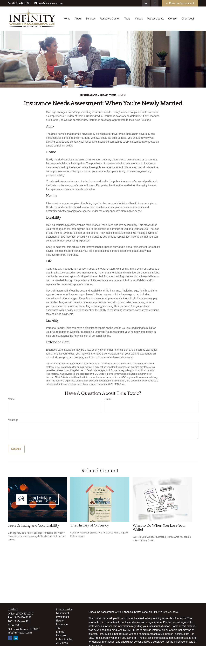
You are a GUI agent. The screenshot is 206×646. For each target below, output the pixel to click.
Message (13, 419)
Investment (62, 616)
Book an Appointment (180, 3)
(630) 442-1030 (19, 3)
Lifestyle (61, 635)
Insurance (62, 624)
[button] (67, 18)
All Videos (62, 643)
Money (60, 631)
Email (108, 399)
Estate (60, 620)
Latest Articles (64, 639)
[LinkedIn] (146, 3)
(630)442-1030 (24, 613)
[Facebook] (154, 3)
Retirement (62, 613)
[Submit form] (16, 449)
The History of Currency (89, 525)
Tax (58, 628)
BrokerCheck (170, 612)
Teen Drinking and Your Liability (33, 526)
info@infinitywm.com (48, 3)
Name (11, 399)
